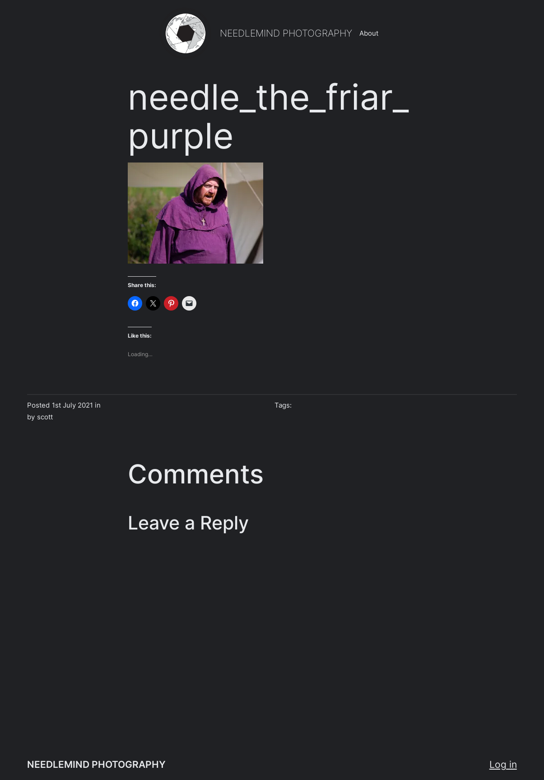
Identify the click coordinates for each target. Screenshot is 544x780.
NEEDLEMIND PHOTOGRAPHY (286, 33)
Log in (503, 764)
